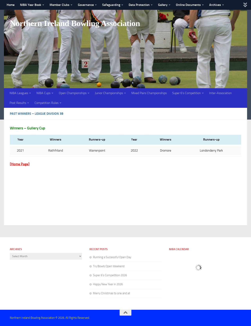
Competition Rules (46, 103)
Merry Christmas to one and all (111, 293)
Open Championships (72, 93)
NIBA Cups (43, 93)
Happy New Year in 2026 (108, 284)
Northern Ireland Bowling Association (75, 23)
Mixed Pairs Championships (149, 93)
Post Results (18, 103)
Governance (86, 5)
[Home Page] (19, 164)
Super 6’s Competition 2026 (110, 275)
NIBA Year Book (30, 5)
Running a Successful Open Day (112, 257)
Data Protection (139, 5)
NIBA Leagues (19, 93)
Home (11, 5)
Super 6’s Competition (186, 93)
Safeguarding (111, 5)
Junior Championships (109, 93)
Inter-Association (220, 93)
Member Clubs (59, 5)
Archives (215, 5)
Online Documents (188, 5)
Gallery (162, 5)
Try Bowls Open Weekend (109, 266)
